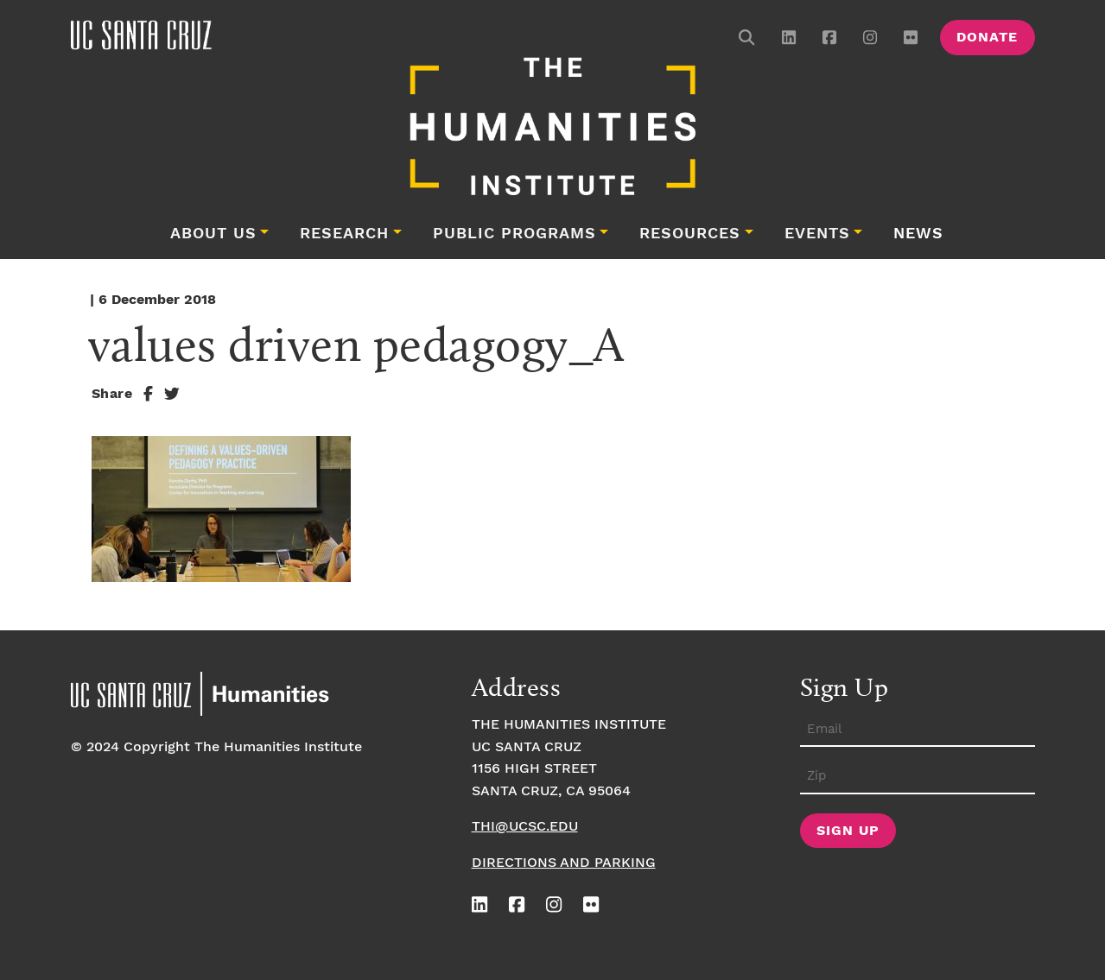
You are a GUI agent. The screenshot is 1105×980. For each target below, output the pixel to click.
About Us (213, 233)
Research (344, 233)
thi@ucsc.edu (525, 827)
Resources (689, 233)
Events (817, 233)
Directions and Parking (564, 863)
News (918, 233)
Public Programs (514, 233)
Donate (987, 37)
